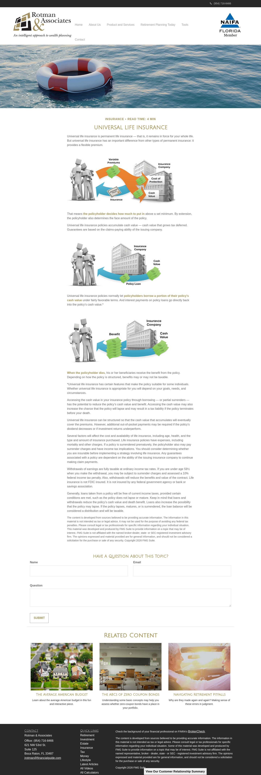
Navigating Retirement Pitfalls (199, 690)
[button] (94, 25)
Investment (87, 735)
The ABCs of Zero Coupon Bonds (130, 690)
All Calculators (89, 768)
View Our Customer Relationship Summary (175, 771)
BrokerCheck (196, 727)
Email (137, 558)
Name (34, 558)
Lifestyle (85, 756)
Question (36, 581)
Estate (84, 739)
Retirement (87, 731)
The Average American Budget (62, 690)
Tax (82, 747)
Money (84, 752)
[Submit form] (39, 614)
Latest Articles (89, 760)
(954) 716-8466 (220, 3)
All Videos (86, 764)
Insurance (86, 743)
